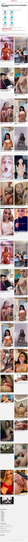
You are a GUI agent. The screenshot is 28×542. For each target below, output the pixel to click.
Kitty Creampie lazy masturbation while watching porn (6, 180)
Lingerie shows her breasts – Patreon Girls (19, 495)
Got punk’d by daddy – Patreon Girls (5, 373)
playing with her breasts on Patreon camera (20, 468)
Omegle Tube (2, 514)
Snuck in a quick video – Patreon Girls (5, 454)
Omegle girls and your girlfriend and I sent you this (6, 526)
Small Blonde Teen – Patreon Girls (21, 151)
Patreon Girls (6, 35)
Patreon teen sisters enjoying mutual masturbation (6, 91)
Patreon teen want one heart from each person (20, 382)
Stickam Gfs (2, 519)
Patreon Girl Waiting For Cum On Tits (19, 418)
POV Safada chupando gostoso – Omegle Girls (6, 530)
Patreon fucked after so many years (20, 123)
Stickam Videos (3, 520)
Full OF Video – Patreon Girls (4, 403)
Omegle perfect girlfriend (3, 528)
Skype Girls (2, 517)
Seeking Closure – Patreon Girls (6, 61)
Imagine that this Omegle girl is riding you (5, 524)
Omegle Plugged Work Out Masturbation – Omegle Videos (6, 206)
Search (27, 537)
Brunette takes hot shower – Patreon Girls (5, 495)
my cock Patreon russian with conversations (20, 64)
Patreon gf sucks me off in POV (6, 151)
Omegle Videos (3, 515)
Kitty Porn (2, 511)
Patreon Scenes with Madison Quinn (20, 95)
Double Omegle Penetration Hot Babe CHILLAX (20, 179)
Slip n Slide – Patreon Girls (17, 373)
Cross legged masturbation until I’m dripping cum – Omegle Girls (20, 232)
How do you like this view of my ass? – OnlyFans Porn (6, 236)
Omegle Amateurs (3, 512)
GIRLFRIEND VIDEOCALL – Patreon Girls (6, 123)
